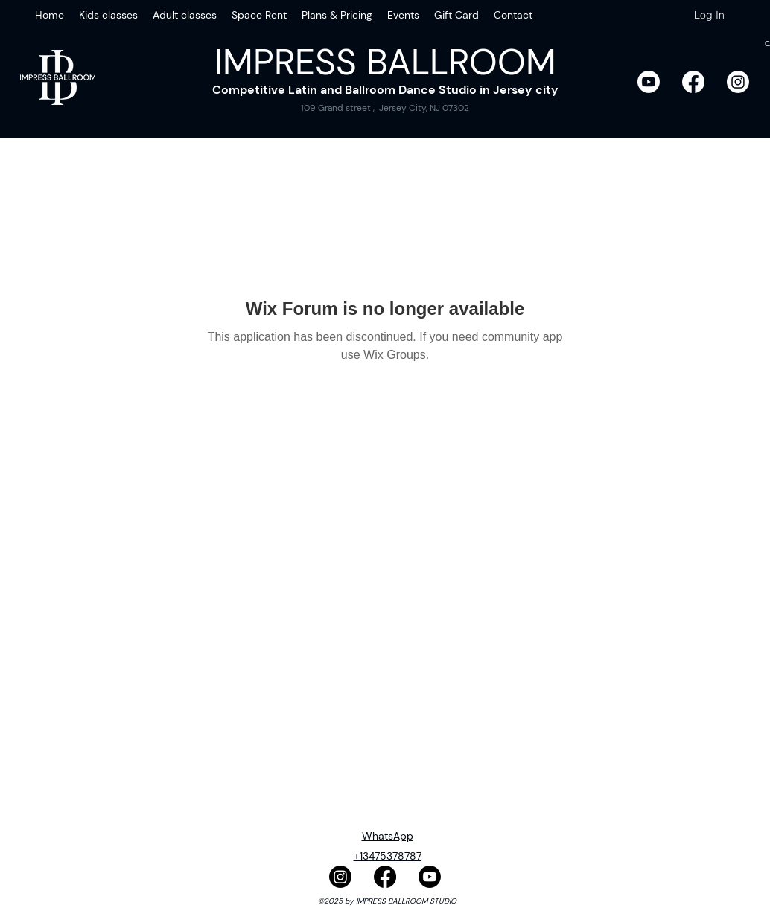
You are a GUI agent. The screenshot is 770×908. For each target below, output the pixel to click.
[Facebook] (693, 82)
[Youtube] (648, 82)
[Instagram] (738, 82)
